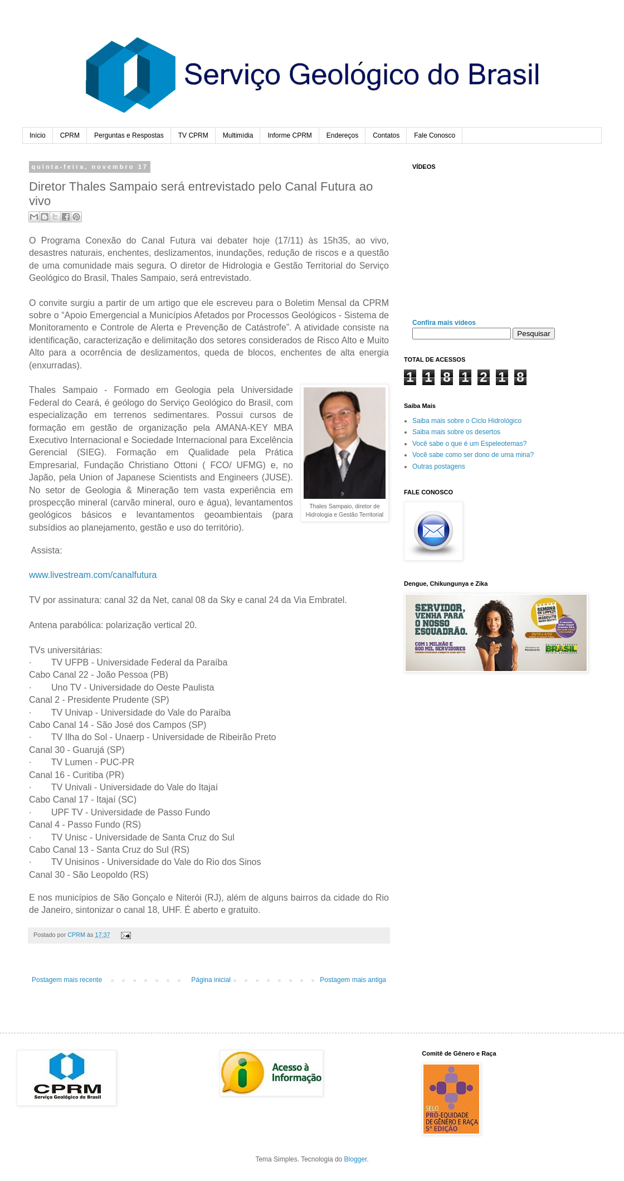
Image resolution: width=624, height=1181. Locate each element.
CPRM (70, 135)
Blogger (355, 1159)
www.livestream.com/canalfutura (93, 575)
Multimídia (238, 135)
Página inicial (211, 980)
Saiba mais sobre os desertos (456, 432)
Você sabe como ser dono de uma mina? (473, 455)
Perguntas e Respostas (129, 135)
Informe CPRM (289, 135)
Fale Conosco (434, 135)
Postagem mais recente (67, 980)
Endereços (342, 135)
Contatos (386, 135)
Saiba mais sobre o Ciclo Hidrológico (466, 421)
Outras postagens (438, 466)
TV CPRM (193, 135)
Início (38, 135)
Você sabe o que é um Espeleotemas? (469, 444)
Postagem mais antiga (353, 980)
